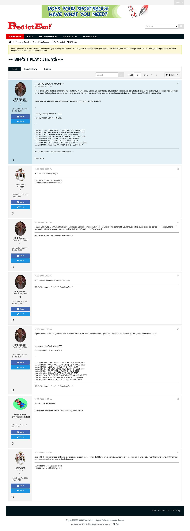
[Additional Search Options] (176, 26)
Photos (47, 69)
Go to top (175, 510)
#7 (178, 452)
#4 (178, 276)
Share (20, 116)
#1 (178, 83)
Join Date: (16, 109)
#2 (178, 169)
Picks (30, 36)
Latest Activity (30, 69)
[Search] (161, 26)
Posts (14, 69)
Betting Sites (70, 36)
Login (179, 2)
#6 (178, 399)
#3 (178, 222)
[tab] (14, 69)
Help (154, 510)
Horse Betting (90, 36)
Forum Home (15, 36)
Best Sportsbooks (48, 36)
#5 (178, 329)
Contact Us (163, 510)
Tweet (20, 121)
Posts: (14, 111)
